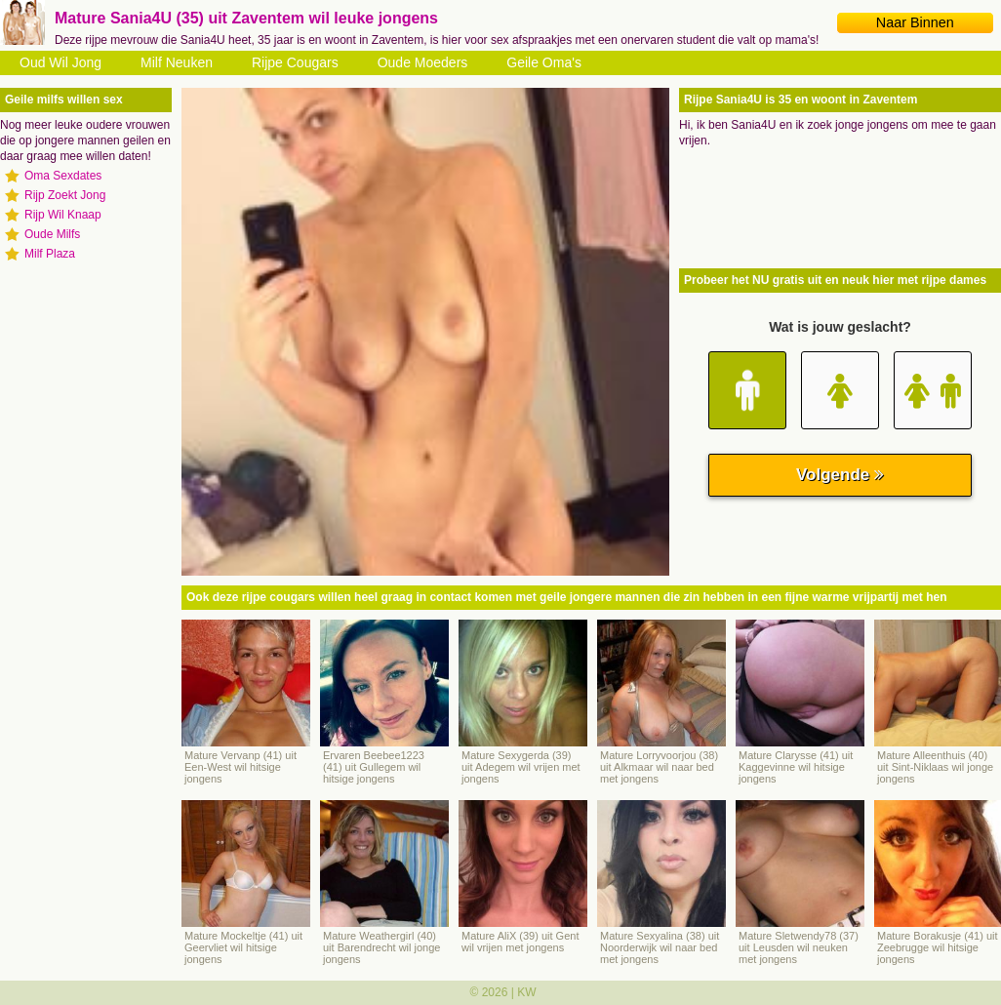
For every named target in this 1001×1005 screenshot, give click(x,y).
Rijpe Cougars (295, 62)
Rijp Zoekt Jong (64, 195)
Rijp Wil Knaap (62, 214)
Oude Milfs (52, 234)
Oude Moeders (423, 62)
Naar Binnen (915, 22)
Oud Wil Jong (60, 62)
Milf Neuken (176, 62)
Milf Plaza (49, 254)
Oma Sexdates (62, 175)
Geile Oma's (543, 62)
